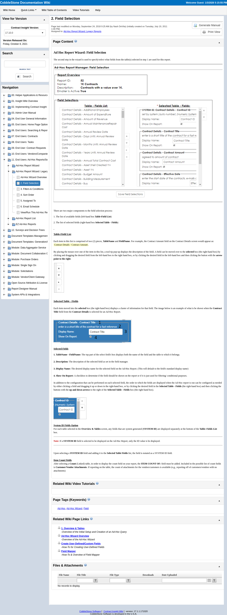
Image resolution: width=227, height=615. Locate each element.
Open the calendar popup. (209, 580)
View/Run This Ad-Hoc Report (36, 212)
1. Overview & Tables (72, 528)
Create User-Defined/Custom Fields (80, 543)
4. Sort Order (27, 195)
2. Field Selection (30, 183)
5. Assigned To (28, 200)
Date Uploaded (169, 575)
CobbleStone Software (90, 611)
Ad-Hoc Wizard (74, 508)
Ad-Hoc (61, 508)
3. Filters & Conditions (32, 189)
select (42, 33)
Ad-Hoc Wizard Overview (34, 177)
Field (86, 508)
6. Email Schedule (30, 206)
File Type (114, 575)
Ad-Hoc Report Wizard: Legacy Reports (82, 31)
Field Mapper (68, 551)
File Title (81, 575)
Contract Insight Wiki (113, 611)
